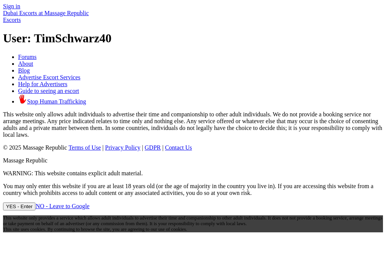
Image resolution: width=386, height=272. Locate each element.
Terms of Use (85, 147)
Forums (27, 57)
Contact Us (178, 147)
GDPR (153, 147)
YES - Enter (19, 206)
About (25, 63)
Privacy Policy (123, 147)
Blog (24, 70)
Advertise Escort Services (49, 77)
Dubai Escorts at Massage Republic (46, 13)
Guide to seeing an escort (48, 91)
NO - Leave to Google (62, 206)
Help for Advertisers (42, 84)
